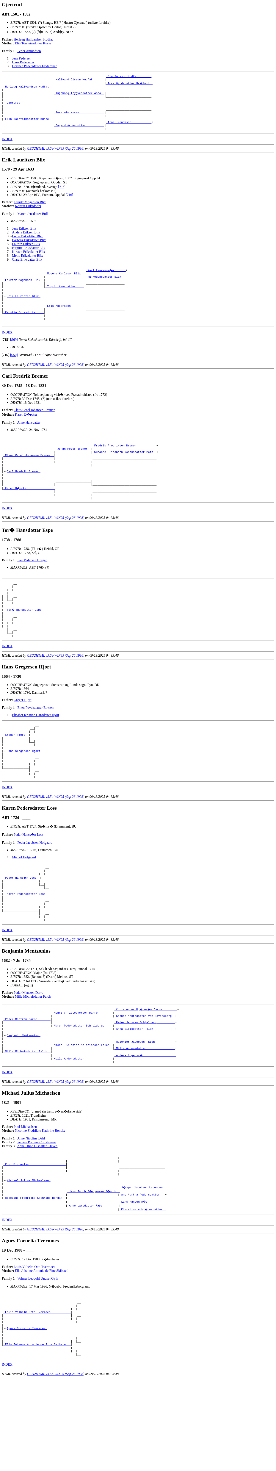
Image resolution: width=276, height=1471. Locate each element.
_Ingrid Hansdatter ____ (64, 300)
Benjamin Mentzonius (23, 1103)
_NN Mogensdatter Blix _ (105, 288)
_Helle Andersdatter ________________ (82, 1130)
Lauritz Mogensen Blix (30, 212)
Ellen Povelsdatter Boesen (35, 749)
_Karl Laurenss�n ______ (106, 280)
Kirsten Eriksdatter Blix (28, 262)
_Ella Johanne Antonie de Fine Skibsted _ (37, 1433)
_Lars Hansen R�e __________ (142, 1282)
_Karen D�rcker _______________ (29, 517)
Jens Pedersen (21, 58)
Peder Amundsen (29, 51)
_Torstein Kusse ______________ (79, 119)
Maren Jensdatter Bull (32, 224)
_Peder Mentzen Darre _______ (26, 1084)
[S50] (14, 375)
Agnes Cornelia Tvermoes (27, 1414)
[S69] (14, 360)
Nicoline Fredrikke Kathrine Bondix (40, 1203)
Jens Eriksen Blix (24, 239)
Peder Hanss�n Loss (29, 887)
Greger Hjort (22, 741)
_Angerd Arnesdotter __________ (79, 135)
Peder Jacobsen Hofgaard (34, 895)
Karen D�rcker (26, 435)
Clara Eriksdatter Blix (27, 270)
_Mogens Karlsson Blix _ (64, 284)
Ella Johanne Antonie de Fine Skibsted (41, 1351)
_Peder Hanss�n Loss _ (22, 932)
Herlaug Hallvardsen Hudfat (33, 39)
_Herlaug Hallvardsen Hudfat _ (27, 88)
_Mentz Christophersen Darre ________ (82, 1076)
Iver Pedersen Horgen (32, 591)
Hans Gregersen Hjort (24, 798)
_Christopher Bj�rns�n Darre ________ (146, 1072)
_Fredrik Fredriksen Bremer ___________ (124, 467)
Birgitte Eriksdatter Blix (28, 258)
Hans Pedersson (23, 62)
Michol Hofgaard (24, 909)
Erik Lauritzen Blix (23, 311)
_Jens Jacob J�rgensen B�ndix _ (94, 1270)
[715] (62, 197)
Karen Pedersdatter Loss (27, 951)
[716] (69, 205)
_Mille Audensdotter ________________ (144, 1118)
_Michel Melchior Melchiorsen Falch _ (82, 1115)
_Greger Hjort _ (16, 779)
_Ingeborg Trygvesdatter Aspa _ (79, 96)
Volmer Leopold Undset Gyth (37, 1358)
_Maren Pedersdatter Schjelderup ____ (82, 1091)
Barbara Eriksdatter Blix (29, 250)
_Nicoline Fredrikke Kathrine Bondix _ (34, 1278)
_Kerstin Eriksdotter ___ (23, 331)
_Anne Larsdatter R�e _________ (93, 1286)
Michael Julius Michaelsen (28, 1258)
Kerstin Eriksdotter (28, 216)
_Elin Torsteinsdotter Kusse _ (27, 127)
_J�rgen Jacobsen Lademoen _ (142, 1266)
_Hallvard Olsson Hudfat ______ (79, 81)
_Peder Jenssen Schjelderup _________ (144, 1087)
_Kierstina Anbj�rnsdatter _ (142, 1289)
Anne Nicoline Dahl (31, 1211)
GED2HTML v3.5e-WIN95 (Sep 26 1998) (55, 159)
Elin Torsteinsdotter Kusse (33, 43)
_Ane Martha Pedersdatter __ (142, 1274)
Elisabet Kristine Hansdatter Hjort (35, 756)
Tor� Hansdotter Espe (25, 646)
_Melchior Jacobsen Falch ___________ (144, 1111)
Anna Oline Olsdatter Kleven (37, 1218)
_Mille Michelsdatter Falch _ (26, 1122)
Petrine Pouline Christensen (36, 1214)
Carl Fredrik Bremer (23, 498)
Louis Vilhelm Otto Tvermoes (34, 1347)
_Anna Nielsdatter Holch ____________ (144, 1095)
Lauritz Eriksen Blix (26, 254)
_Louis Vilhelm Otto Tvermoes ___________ (37, 1395)
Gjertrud (14, 108)
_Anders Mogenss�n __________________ (145, 1126)
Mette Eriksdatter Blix (27, 266)
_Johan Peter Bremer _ (73, 471)
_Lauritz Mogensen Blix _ (23, 292)
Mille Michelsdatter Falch (33, 1059)
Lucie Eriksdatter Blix (27, 246)
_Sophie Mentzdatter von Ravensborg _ (144, 1080)
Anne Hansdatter (29, 443)
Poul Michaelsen (25, 1199)
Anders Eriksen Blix (26, 242)
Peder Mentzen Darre (28, 1055)
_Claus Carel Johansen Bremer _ (28, 478)
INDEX (7, 149)
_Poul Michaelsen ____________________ (34, 1239)
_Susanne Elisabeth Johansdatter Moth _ (124, 474)
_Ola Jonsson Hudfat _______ (129, 77)
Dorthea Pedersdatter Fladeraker (34, 66)
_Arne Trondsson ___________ (129, 131)
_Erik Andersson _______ (64, 323)
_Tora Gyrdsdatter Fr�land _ (129, 84)
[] (5, 360)
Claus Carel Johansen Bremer (34, 430)
